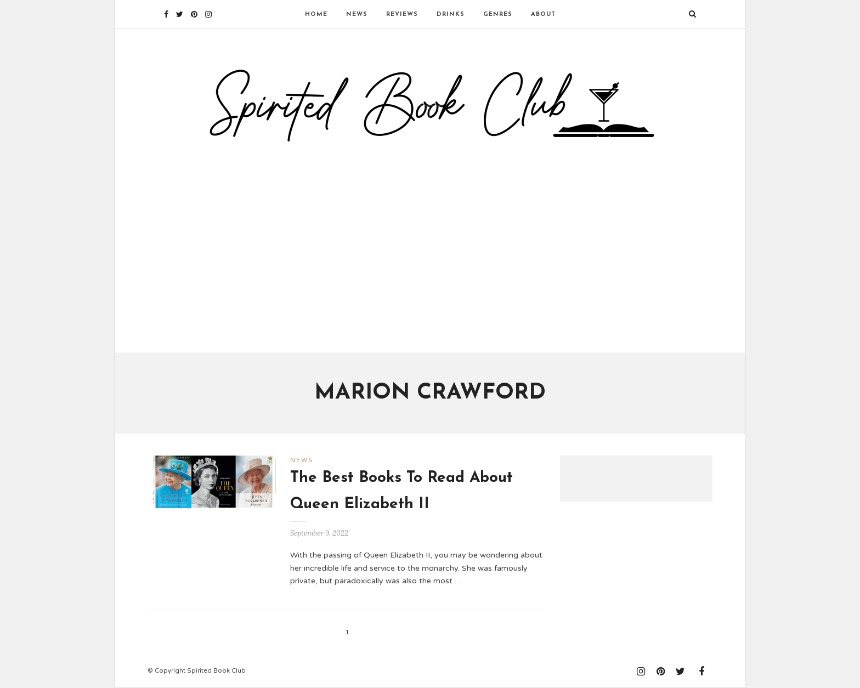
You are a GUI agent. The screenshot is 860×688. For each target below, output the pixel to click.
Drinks (451, 15)
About (543, 15)
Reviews (402, 15)
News (356, 15)
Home (316, 15)
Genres (497, 15)
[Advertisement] (430, 243)
